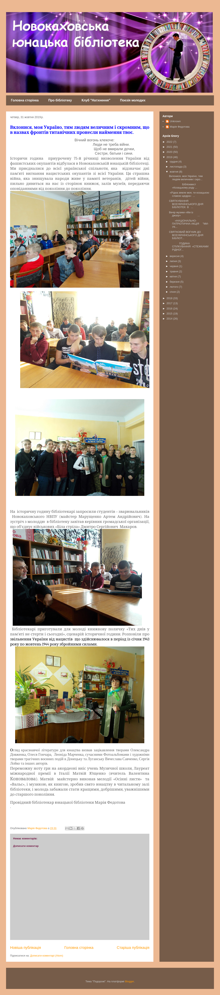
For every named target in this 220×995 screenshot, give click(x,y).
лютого (174, 286)
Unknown (175, 121)
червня (174, 266)
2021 (170, 146)
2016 (170, 308)
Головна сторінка (25, 100)
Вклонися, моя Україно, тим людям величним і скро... (186, 178)
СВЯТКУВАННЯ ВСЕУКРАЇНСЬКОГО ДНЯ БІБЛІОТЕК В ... (186, 204)
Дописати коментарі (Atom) (46, 955)
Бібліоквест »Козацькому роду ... (183, 186)
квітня (174, 276)
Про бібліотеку (60, 100)
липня (174, 261)
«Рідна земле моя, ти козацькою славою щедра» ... (189, 194)
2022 (170, 141)
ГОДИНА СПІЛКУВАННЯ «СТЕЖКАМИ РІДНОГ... (188, 246)
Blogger (129, 981)
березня (175, 281)
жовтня (174, 171)
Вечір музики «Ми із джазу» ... (184, 214)
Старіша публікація (133, 948)
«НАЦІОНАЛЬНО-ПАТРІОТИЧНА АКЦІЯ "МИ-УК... (188, 223)
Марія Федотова (179, 126)
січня (173, 291)
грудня (174, 161)
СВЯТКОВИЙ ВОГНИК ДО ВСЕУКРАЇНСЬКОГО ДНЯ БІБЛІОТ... (186, 235)
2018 (170, 298)
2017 (170, 303)
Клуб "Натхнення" (96, 100)
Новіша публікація (25, 948)
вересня (175, 256)
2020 (170, 151)
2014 (170, 318)
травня (174, 271)
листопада (176, 166)
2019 (170, 157)
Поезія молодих (133, 100)
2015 (170, 313)
